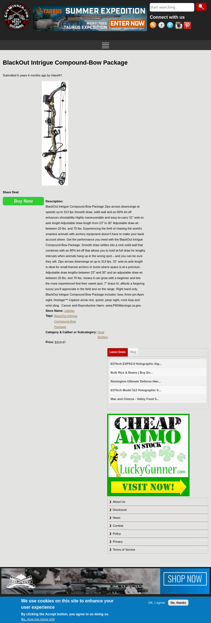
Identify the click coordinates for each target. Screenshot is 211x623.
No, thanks (178, 602)
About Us (119, 501)
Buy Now (23, 201)
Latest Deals (119, 351)
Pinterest (188, 26)
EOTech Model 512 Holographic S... (136, 390)
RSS (154, 26)
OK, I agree (156, 603)
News (117, 517)
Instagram (179, 26)
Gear (101, 332)
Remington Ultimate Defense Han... (136, 381)
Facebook (162, 26)
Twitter (171, 26)
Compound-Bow (65, 321)
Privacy (118, 541)
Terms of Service (124, 549)
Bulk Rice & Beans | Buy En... (132, 372)
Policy (117, 533)
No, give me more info (38, 619)
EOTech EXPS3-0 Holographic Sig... (136, 363)
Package (60, 327)
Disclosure (120, 509)
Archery (103, 337)
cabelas (69, 310)
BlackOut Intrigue (65, 316)
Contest (118, 525)
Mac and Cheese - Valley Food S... (135, 399)
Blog (133, 352)
